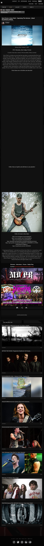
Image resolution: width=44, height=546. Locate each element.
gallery (17, 7)
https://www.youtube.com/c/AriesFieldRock (22, 238)
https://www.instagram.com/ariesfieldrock (21, 236)
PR (19, 1)
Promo (25, 264)
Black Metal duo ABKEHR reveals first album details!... (16, 325)
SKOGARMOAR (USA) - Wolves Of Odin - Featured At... (16, 376)
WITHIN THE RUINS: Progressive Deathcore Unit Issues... (16, 351)
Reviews (12, 264)
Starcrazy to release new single (10, 477)
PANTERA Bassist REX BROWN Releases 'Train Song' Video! (17, 503)
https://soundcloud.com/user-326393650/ (21, 246)
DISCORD (31, 3)
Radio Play (30, 264)
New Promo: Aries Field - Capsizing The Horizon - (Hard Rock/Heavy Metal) (11, 12)
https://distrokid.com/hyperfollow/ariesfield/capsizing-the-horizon (22, 241)
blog (11, 7)
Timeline (4, 7)
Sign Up (40, 1)
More (32, 7)
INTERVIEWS (24, 1)
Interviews (19, 264)
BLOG (29, 1)
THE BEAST (7, 22)
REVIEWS (41, 3)
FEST (36, 3)
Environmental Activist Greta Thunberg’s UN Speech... (15, 427)
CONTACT (14, 1)
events (24, 7)
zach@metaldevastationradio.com (24, 266)
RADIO (33, 1)
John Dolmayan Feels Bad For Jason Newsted (13, 452)
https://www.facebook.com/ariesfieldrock (21, 239)
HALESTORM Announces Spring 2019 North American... (16, 401)
